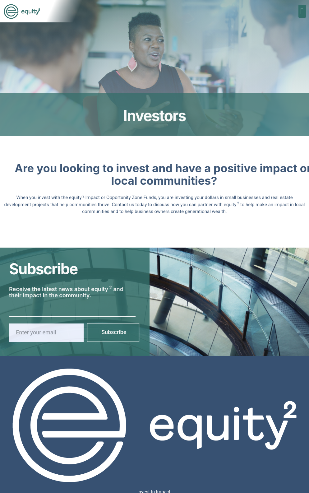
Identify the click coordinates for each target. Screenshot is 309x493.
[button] (302, 11)
